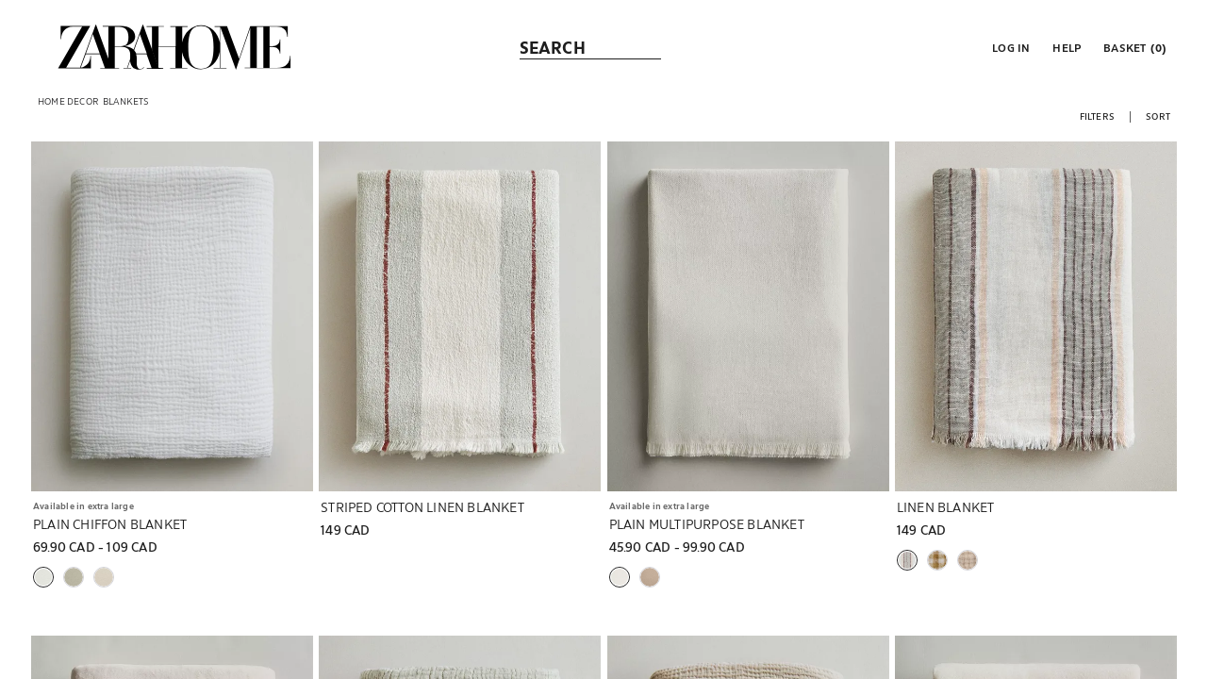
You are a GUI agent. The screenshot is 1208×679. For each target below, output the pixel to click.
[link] (174, 47)
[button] (1009, 47)
